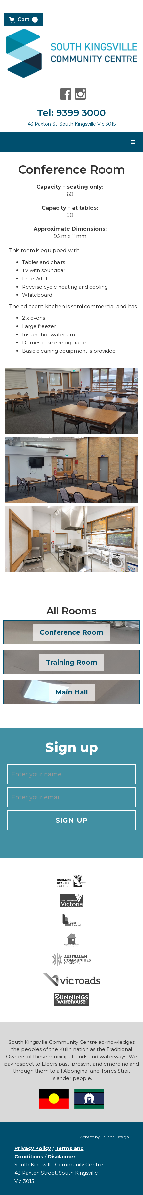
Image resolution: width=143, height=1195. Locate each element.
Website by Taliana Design (104, 1137)
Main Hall (71, 692)
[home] (71, 53)
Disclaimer (62, 1156)
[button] (23, 19)
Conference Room (71, 632)
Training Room (71, 662)
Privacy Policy (32, 1148)
